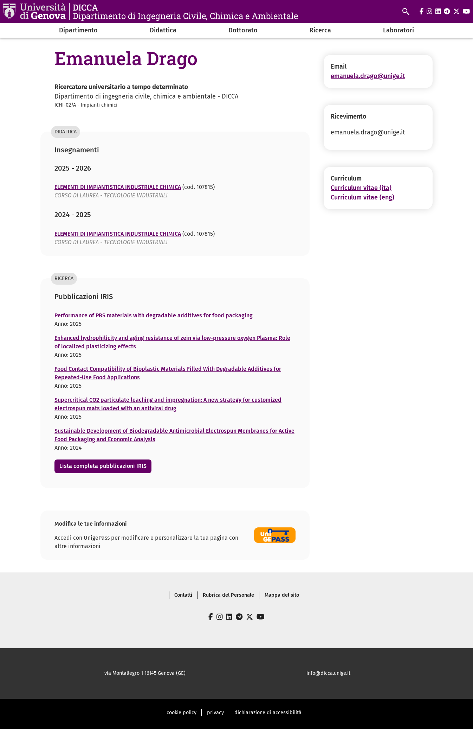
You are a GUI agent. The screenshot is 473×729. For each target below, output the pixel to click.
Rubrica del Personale (228, 595)
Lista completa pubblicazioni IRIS (103, 466)
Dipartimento (78, 30)
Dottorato (243, 30)
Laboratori (398, 30)
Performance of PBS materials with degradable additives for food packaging (153, 315)
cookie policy (181, 713)
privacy (215, 713)
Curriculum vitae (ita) (361, 188)
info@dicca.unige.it (328, 673)
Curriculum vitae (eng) (362, 197)
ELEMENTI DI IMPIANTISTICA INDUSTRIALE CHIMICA (117, 187)
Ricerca (320, 30)
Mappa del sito (282, 595)
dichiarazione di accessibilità (268, 713)
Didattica (163, 30)
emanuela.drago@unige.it (368, 76)
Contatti (183, 595)
